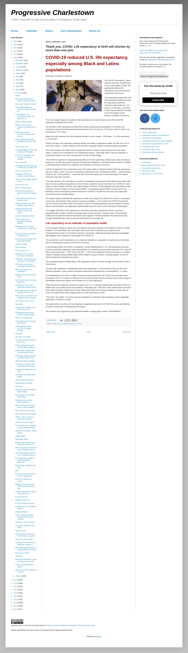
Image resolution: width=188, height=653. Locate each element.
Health (54, 323)
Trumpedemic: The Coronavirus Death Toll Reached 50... (24, 117)
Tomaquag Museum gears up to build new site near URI (26, 167)
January (19, 576)
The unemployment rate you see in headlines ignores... (25, 454)
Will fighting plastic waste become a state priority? (25, 314)
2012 (16, 606)
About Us (94, 30)
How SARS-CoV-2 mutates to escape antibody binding (26, 426)
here (163, 67)
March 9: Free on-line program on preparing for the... (25, 127)
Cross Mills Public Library (151, 149)
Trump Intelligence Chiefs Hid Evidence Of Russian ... (26, 151)
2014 (16, 599)
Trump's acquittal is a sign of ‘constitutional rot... (25, 493)
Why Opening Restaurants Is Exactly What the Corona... (26, 549)
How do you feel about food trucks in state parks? (25, 475)
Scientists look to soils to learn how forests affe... (25, 255)
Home (14, 30)
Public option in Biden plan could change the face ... (25, 352)
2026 (16, 41)
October (19, 67)
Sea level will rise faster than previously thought (25, 240)
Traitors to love (20, 531)
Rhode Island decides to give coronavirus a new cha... (25, 560)
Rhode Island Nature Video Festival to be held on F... (25, 443)
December (20, 60)
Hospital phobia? (21, 512)
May (17, 83)
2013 (16, 603)
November (20, 64)
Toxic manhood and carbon (25, 411)
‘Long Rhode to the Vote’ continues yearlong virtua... (26, 286)
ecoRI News (146, 162)
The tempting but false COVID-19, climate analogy (23, 328)
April (17, 86)
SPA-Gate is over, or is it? (24, 301)
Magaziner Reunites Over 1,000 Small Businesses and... (25, 486)
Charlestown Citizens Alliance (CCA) (155, 144)
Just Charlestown (71, 30)
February (19, 93)
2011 (16, 609)
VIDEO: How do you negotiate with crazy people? (23, 221)
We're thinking (20, 247)
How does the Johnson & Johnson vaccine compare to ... (25, 193)
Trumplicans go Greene (23, 383)
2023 (16, 51)
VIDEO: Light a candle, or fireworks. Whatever (24, 418)
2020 (16, 580)
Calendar (31, 30)
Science (79, 323)
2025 (16, 45)
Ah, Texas (18, 386)
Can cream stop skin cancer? (26, 104)
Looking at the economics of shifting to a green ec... (25, 543)
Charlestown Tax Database (151, 138)
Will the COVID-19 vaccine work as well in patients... (25, 406)
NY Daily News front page (24, 503)
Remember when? (22, 439)
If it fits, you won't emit (23, 171)
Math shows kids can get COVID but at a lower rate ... (25, 228)
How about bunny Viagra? (24, 422)
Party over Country (22, 553)
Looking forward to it (22, 500)
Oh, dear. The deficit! (23, 337)
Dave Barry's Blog (148, 171)
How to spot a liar (21, 147)
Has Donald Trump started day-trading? (25, 396)
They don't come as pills (24, 539)
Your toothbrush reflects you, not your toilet (25, 199)
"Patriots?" (19, 556)
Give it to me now (21, 185)
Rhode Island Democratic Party (153, 165)
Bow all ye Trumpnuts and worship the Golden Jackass (24, 157)
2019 (16, 583)
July (17, 77)
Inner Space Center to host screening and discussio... (25, 365)
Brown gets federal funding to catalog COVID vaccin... (26, 291)
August (18, 73)
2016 (16, 593)
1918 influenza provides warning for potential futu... (26, 265)
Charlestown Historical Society (153, 152)
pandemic (72, 323)
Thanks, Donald (21, 244)
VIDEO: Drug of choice (23, 122)
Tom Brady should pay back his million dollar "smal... (25, 357)
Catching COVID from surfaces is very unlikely (25, 175)
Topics (49, 30)
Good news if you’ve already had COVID (25, 322)
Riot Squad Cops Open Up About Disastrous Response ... (25, 460)
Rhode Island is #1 (22, 251)
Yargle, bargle (20, 436)
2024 (16, 48)
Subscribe (158, 100)
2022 (16, 54)
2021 (16, 58)
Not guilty (18, 334)
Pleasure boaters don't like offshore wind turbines (25, 204)
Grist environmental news (151, 168)
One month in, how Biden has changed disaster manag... (26, 297)
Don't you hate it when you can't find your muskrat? (25, 535)
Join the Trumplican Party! (24, 216)
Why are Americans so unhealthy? (23, 270)
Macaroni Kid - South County (152, 174)
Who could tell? (21, 162)
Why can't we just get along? (25, 414)
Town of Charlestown (149, 133)
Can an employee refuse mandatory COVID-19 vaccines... (24, 517)
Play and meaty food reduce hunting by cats (25, 235)
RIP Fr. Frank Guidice (23, 188)
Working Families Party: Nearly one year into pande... (24, 211)
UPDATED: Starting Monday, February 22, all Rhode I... (25, 260)
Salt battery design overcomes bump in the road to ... (25, 134)
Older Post (127, 332)
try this (148, 46)
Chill (16, 471)
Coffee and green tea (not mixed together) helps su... (26, 346)
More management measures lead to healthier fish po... (26, 449)
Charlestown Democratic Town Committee (157, 141)
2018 (16, 586)
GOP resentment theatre (24, 380)
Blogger (98, 636)
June (18, 80)
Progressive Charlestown (52, 12)
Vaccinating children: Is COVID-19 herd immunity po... (25, 109)
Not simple (19, 304)
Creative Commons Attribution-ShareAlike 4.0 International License (70, 625)
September (20, 70)
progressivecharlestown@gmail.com (160, 60)
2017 (16, 590)
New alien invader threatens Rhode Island (25, 391)
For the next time (21, 497)
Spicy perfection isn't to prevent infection (23, 401)
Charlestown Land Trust (150, 147)
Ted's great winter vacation (25, 361)
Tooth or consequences (23, 318)
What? (17, 96)
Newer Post (50, 332)
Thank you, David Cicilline (24, 522)
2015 (16, 596)
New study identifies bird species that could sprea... (25, 100)
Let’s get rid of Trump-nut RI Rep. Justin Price (25, 308)
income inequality (62, 323)
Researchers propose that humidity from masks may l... (25, 141)
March (18, 90)
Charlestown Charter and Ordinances (155, 135)
